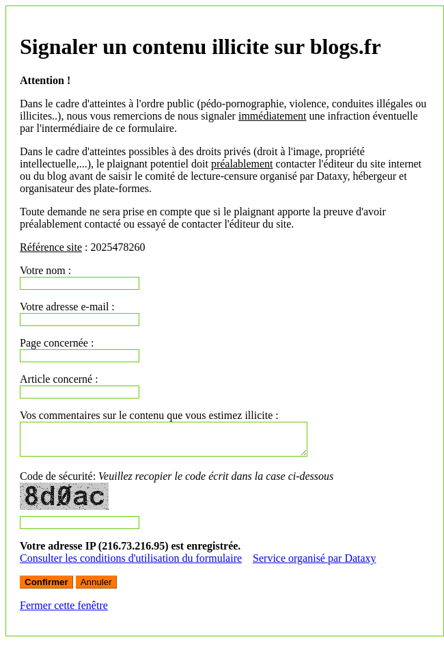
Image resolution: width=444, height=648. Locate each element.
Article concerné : (59, 379)
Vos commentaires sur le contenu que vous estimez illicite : (149, 415)
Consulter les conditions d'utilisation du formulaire (131, 564)
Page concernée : (57, 343)
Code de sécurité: (176, 482)
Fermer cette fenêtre (64, 611)
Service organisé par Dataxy (314, 564)
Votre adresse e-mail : (67, 306)
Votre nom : (45, 270)
